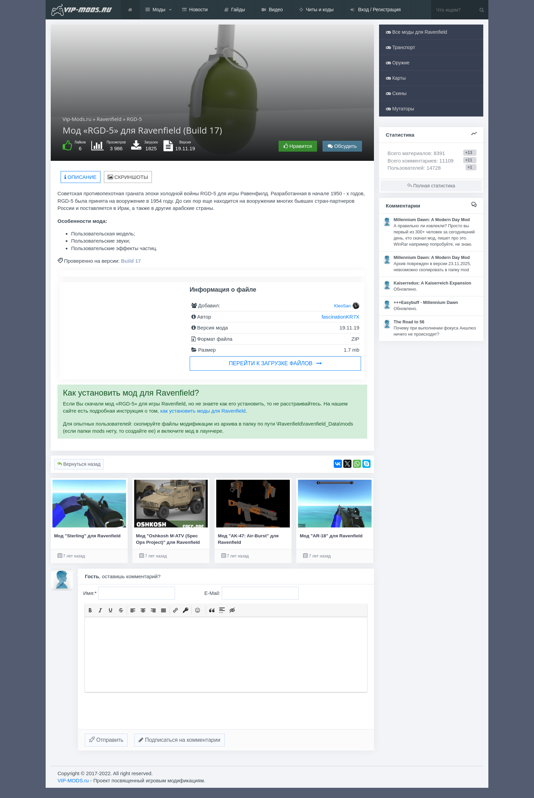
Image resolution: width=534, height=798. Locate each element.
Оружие (398, 62)
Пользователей (406, 168)
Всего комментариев (412, 161)
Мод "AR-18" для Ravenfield (331, 535)
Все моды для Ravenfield (416, 32)
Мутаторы (400, 108)
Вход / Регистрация (375, 9)
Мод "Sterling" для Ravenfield (87, 535)
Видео (272, 9)
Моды (155, 9)
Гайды (234, 9)
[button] (90, 610)
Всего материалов (416, 153)
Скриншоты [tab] (128, 177)
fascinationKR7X (340, 317)
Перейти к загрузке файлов (275, 363)
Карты (396, 78)
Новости (195, 9)
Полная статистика (431, 185)
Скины (396, 93)
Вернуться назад (78, 464)
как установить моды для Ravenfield (203, 411)
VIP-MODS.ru (73, 780)
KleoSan (342, 305)
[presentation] (90, 610)
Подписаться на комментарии (179, 740)
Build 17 (131, 261)
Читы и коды (316, 9)
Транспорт (400, 47)
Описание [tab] (80, 177)
